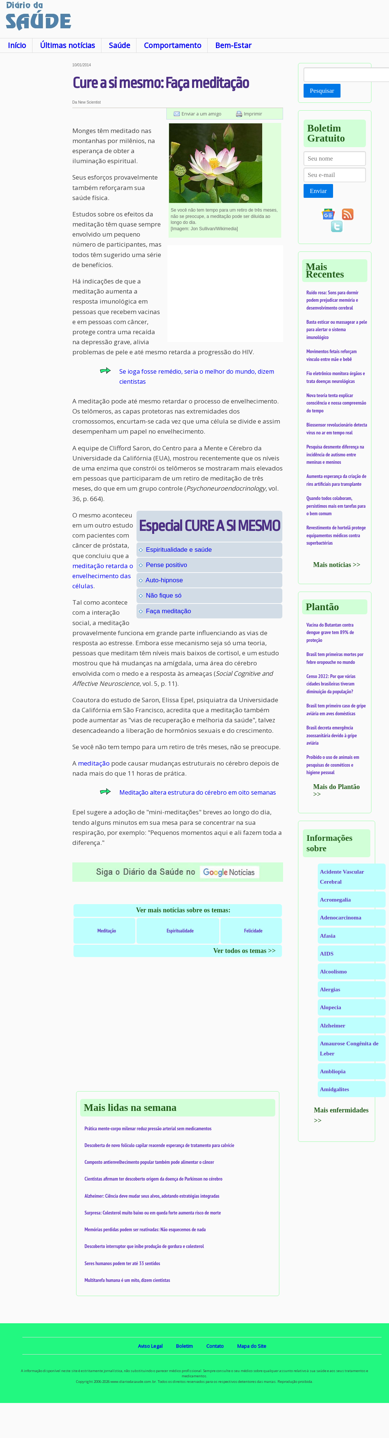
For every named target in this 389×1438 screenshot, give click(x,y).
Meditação (106, 930)
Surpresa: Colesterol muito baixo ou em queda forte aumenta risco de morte (153, 1212)
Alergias (330, 989)
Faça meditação (168, 611)
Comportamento (172, 45)
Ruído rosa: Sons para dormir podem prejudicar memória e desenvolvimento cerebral (332, 300)
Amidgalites (334, 1089)
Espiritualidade (180, 930)
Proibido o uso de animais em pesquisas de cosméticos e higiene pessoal (333, 765)
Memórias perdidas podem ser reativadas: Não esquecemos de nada (145, 1229)
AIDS (327, 953)
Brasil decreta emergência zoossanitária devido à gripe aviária (332, 735)
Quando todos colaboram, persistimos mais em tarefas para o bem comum (336, 506)
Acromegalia (335, 899)
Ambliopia (333, 1071)
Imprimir (253, 113)
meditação (94, 763)
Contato (215, 1346)
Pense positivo (166, 564)
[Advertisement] (36, 174)
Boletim (184, 1346)
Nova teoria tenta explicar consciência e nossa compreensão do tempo (336, 403)
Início (17, 45)
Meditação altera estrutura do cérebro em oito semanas (197, 792)
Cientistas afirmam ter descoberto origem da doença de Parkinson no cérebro (154, 1178)
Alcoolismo (333, 971)
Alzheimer (332, 1025)
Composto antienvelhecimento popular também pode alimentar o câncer (149, 1162)
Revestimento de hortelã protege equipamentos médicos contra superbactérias (336, 535)
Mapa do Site (251, 1346)
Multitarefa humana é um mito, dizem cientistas (127, 1280)
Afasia (328, 935)
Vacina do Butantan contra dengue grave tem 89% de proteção (330, 632)
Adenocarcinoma (340, 917)
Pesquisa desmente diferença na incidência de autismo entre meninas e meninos (335, 454)
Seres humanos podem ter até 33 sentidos (122, 1263)
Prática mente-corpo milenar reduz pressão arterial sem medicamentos (148, 1128)
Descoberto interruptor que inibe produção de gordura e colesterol (144, 1246)
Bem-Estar (233, 45)
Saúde (119, 45)
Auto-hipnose (164, 580)
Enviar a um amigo (202, 113)
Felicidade (253, 930)
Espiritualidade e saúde (179, 549)
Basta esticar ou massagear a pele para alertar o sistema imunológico (337, 330)
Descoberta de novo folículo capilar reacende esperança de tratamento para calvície (159, 1145)
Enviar (318, 190)
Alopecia (330, 1007)
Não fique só (163, 595)
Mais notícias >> (337, 564)
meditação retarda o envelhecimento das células (102, 575)
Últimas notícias (67, 45)
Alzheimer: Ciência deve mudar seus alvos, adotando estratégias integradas (152, 1195)
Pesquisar (322, 90)
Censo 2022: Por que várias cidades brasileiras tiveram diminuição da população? (331, 684)
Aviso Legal (150, 1346)
